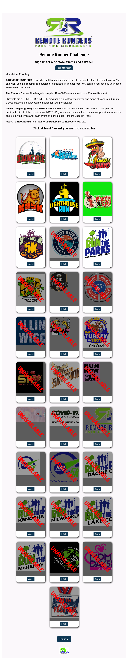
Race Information (64, 68)
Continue (64, 639)
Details (30, 174)
